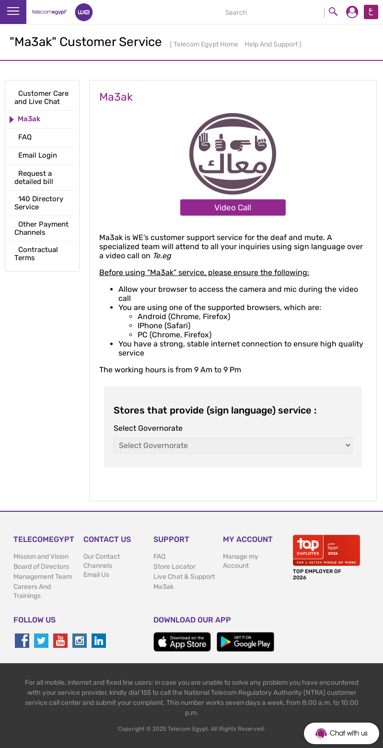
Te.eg (161, 255)
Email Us (96, 575)
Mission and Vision (41, 556)
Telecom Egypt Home (207, 44)
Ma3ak (163, 587)
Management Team (42, 577)
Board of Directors (41, 567)
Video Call (232, 207)
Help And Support (271, 44)
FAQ (159, 556)
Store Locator (174, 567)
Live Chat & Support (184, 577)
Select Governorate (148, 428)
